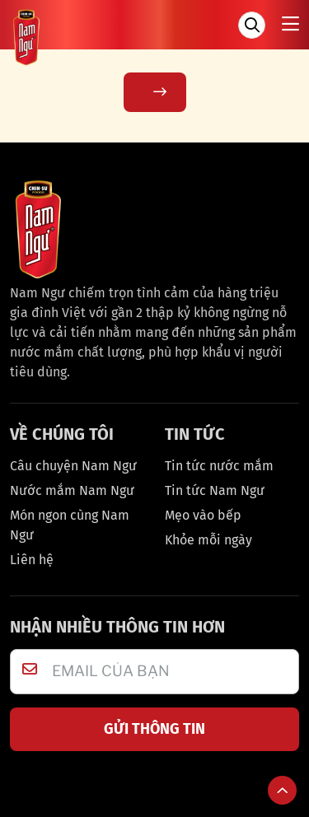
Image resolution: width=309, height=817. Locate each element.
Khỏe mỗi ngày (208, 540)
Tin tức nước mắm (219, 466)
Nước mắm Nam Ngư (72, 490)
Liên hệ (32, 559)
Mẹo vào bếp (203, 515)
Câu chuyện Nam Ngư (73, 466)
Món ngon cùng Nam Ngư (69, 525)
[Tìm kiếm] (251, 25)
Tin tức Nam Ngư (215, 490)
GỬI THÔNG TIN (154, 729)
